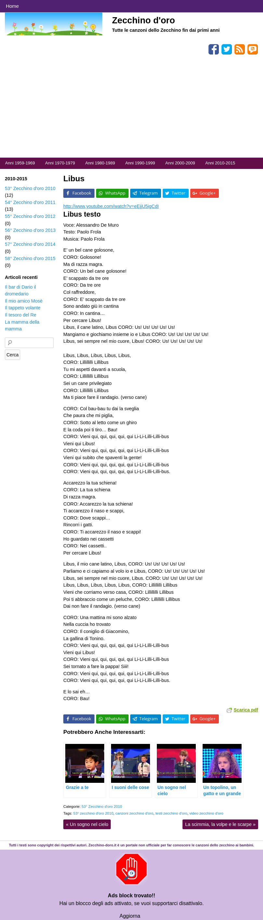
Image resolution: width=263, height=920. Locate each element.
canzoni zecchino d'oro (134, 813)
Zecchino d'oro (143, 20)
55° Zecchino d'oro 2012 (30, 216)
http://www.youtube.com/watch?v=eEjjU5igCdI (111, 206)
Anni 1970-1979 (60, 163)
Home (12, 6)
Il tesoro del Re (20, 314)
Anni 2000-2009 (180, 163)
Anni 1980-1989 (100, 163)
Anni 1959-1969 (20, 163)
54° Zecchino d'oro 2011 (30, 202)
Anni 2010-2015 (220, 163)
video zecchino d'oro (206, 813)
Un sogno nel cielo (87, 824)
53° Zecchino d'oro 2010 (101, 806)
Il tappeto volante (23, 307)
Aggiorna (129, 916)
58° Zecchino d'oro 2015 (30, 258)
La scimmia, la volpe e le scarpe (220, 824)
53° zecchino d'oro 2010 (93, 813)
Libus (73, 178)
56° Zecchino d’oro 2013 (30, 230)
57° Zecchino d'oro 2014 (30, 244)
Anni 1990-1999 (140, 163)
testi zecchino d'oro (171, 813)
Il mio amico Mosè (24, 301)
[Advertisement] (131, 109)
